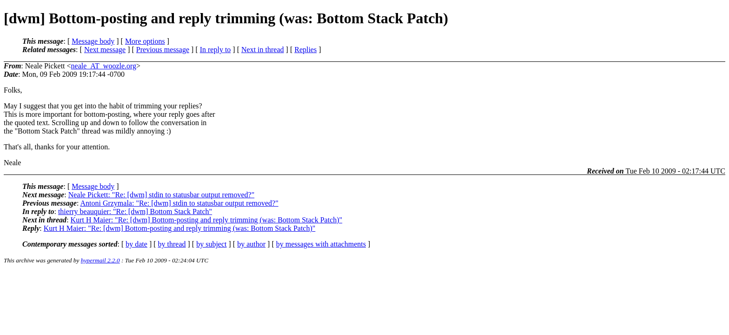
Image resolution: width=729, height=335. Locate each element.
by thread (172, 244)
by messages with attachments (321, 244)
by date (136, 244)
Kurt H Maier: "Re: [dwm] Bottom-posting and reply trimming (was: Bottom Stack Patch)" (207, 220)
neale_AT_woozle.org (104, 66)
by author (251, 244)
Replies (305, 50)
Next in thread (262, 50)
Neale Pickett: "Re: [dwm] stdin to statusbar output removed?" (161, 195)
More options (145, 41)
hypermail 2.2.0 (100, 260)
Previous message (162, 50)
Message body (93, 41)
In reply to (215, 50)
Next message (105, 50)
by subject (211, 244)
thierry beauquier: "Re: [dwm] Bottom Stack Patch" (135, 211)
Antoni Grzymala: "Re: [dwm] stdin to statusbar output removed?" (179, 203)
